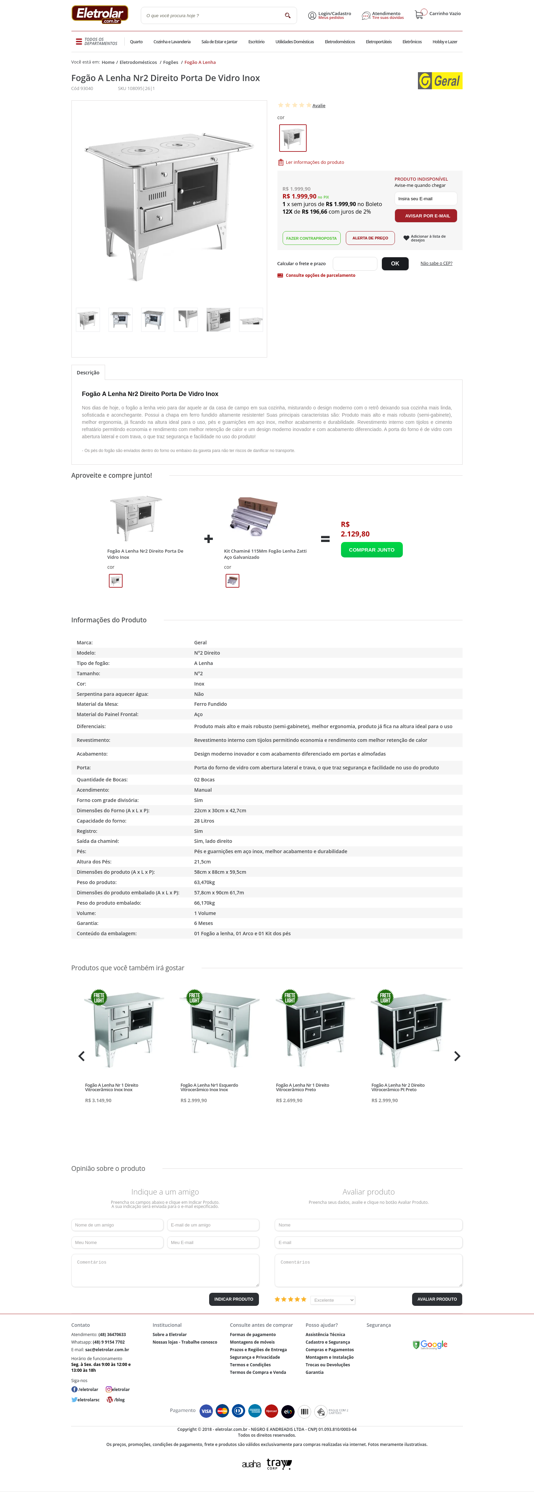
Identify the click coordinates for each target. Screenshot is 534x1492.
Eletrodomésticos (339, 42)
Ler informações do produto (315, 162)
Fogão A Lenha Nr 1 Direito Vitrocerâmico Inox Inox (111, 1087)
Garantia (315, 1372)
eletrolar (121, 1389)
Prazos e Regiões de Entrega (258, 1350)
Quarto (136, 42)
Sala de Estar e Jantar (219, 42)
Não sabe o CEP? (437, 263)
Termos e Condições (250, 1365)
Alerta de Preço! (370, 238)
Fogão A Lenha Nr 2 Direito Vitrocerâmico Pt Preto (398, 1087)
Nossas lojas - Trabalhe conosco (184, 1342)
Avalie (319, 105)
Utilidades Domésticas (295, 42)
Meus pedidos (331, 17)
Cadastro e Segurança (328, 1342)
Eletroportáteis (378, 42)
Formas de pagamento (253, 1334)
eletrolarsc (89, 1400)
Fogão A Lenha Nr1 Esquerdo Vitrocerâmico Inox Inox (209, 1087)
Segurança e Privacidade (255, 1357)
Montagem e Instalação (330, 1357)
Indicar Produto (234, 1299)
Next (457, 1056)
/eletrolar (88, 1389)
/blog (119, 1400)
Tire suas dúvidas (388, 17)
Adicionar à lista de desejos (428, 238)
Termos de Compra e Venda (258, 1372)
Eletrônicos (411, 42)
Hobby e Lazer (445, 42)
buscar (288, 15)
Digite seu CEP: (303, 264)
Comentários (165, 1270)
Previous (80, 1056)
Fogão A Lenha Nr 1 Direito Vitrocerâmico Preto (302, 1087)
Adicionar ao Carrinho (372, 549)
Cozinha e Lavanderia (173, 42)
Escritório (256, 42)
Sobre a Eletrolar (169, 1334)
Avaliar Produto (437, 1299)
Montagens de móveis (252, 1342)
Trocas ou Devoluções (328, 1365)
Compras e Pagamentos (330, 1350)
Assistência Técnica (325, 1334)
